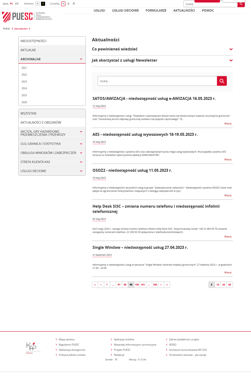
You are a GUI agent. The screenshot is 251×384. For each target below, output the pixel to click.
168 (155, 284)
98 (125, 284)
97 (119, 284)
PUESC (6, 28)
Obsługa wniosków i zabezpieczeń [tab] (48, 153)
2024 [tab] (24, 88)
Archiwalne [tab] (31, 59)
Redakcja (119, 338)
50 (229, 284)
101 (143, 284)
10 (217, 284)
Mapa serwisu (67, 323)
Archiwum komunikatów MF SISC (188, 333)
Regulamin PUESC (69, 328)
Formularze (156, 10)
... (113, 284)
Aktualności (184, 10)
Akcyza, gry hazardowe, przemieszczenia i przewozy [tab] (43, 133)
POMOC (208, 10)
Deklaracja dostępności (72, 333)
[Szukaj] (157, 81)
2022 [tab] (24, 74)
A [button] (38, 4)
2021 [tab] (24, 68)
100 (137, 284)
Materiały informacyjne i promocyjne (135, 328)
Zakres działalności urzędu (184, 323)
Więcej (228, 123)
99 (131, 284)
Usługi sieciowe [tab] (33, 171)
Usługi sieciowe (125, 10)
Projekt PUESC (122, 333)
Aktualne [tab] (28, 50)
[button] (162, 51)
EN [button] (17, 3)
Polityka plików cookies (72, 338)
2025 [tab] (24, 95)
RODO (172, 328)
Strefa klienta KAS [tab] (35, 162)
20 (223, 284)
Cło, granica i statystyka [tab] (41, 144)
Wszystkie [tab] (29, 113)
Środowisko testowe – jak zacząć (188, 338)
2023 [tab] (24, 81)
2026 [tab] (24, 102)
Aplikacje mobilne (124, 323)
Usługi (99, 10)
